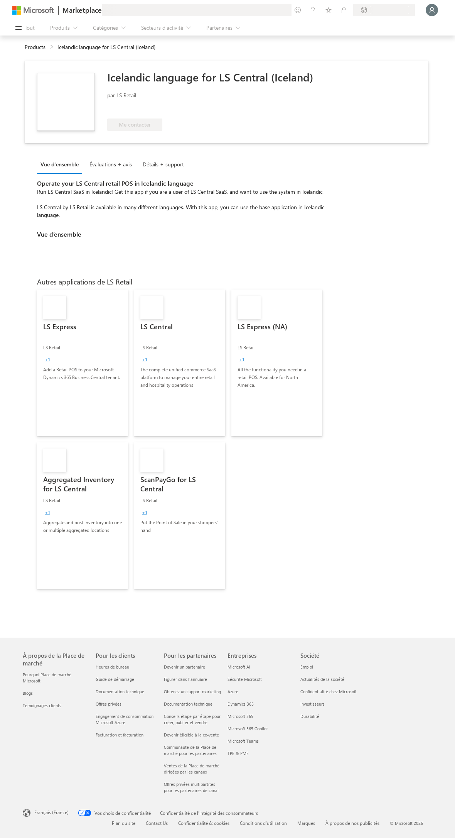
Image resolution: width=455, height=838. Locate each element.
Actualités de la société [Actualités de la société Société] (322, 679)
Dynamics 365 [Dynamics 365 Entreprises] (241, 704)
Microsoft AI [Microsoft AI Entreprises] (239, 667)
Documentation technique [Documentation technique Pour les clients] (120, 691)
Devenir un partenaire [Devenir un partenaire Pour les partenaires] (184, 667)
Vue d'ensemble (59, 164)
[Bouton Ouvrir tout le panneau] (25, 28)
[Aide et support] (313, 10)
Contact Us (157, 823)
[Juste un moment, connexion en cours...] (432, 10)
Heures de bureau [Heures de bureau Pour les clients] (112, 667)
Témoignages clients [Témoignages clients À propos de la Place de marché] (42, 705)
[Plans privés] (344, 10)
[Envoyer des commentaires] (298, 10)
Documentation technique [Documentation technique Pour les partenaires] (188, 704)
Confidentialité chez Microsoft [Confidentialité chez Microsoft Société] (328, 691)
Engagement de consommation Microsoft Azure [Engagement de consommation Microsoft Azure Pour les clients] (124, 719)
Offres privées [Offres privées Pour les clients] (108, 704)
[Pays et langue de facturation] (384, 10)
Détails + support (163, 164)
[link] (82, 362)
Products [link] (35, 47)
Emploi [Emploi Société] (306, 667)
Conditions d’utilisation (263, 823)
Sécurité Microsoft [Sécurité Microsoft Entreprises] (245, 679)
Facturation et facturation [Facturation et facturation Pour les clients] (119, 735)
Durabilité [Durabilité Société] (309, 716)
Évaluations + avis (110, 164)
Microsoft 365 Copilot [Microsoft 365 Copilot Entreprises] (248, 728)
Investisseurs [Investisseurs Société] (312, 704)
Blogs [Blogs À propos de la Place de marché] (28, 693)
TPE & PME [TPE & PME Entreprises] (238, 753)
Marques (306, 823)
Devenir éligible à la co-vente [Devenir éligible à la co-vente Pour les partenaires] (191, 735)
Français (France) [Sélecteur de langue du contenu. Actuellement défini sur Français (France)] (51, 812)
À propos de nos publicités (352, 823)
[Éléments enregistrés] (328, 10)
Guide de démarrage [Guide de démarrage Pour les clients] (115, 679)
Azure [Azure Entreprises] (233, 691)
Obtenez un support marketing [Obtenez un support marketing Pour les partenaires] (192, 691)
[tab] (61, 164)
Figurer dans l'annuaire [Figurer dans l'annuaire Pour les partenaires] (185, 679)
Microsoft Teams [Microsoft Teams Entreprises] (243, 741)
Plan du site (123, 823)
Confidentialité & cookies (203, 823)
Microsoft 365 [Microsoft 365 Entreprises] (240, 716)
